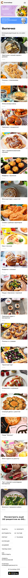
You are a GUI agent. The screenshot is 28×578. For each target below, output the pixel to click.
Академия (5, 545)
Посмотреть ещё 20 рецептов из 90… (14, 518)
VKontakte (19, 529)
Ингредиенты (6, 533)
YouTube (18, 533)
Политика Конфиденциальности (7, 564)
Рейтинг (4, 537)
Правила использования (7, 559)
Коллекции (5, 541)
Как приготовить (6, 553)
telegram (18, 537)
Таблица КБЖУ (6, 549)
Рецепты (5, 529)
